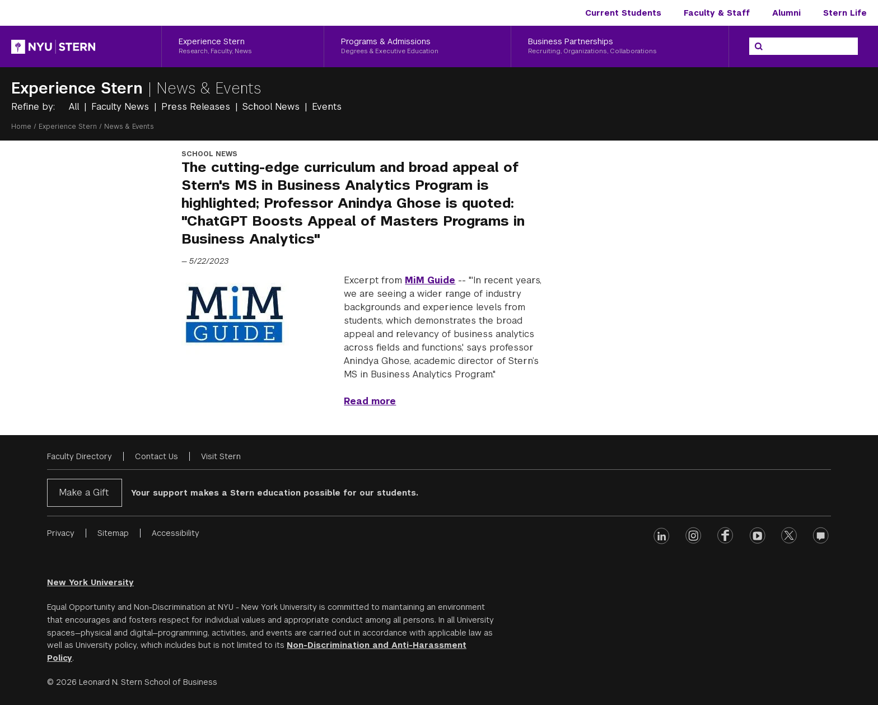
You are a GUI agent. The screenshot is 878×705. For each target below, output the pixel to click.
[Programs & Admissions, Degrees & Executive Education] (417, 46)
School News (272, 107)
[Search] (759, 46)
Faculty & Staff (717, 13)
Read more (370, 401)
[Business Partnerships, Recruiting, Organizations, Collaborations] (619, 46)
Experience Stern (79, 88)
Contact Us (156, 456)
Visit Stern (221, 456)
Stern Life (845, 13)
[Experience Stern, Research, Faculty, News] (243, 46)
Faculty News (121, 107)
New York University (90, 582)
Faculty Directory (79, 456)
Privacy (60, 533)
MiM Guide (430, 280)
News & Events (208, 88)
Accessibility (175, 533)
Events (327, 107)
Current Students (623, 13)
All (75, 107)
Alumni (786, 13)
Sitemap (113, 533)
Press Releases (197, 107)
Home (21, 126)
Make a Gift (84, 492)
